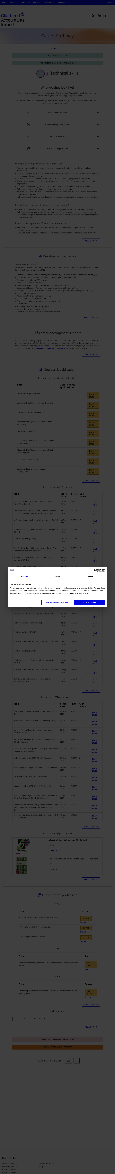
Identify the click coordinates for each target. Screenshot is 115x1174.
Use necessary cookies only (57, 602)
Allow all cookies (89, 602)
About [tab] (90, 577)
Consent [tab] (24, 577)
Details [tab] (57, 577)
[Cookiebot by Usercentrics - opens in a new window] (95, 570)
